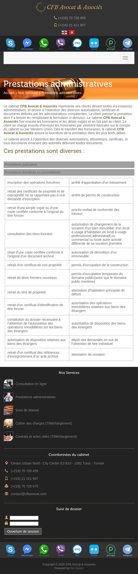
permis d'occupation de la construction (100, 265)
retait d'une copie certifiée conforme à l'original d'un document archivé (35, 254)
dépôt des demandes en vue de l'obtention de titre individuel (95, 342)
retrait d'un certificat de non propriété (34, 265)
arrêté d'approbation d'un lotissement (99, 182)
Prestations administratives (35, 397)
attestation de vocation (88, 354)
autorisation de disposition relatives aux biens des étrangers (36, 342)
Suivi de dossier (27, 410)
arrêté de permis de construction (96, 195)
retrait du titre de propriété (26, 292)
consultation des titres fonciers (29, 234)
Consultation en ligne (31, 384)
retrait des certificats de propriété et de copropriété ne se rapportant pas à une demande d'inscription (36, 195)
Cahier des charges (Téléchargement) (44, 423)
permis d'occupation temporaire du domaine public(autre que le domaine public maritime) (99, 277)
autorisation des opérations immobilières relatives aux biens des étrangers (98, 307)
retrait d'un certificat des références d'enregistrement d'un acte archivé (33, 354)
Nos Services (28, 93)
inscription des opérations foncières (33, 182)
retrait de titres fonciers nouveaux (32, 278)
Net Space (77, 568)
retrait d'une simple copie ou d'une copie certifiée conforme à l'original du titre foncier (35, 211)
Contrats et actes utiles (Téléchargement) (46, 436)
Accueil (9, 93)
